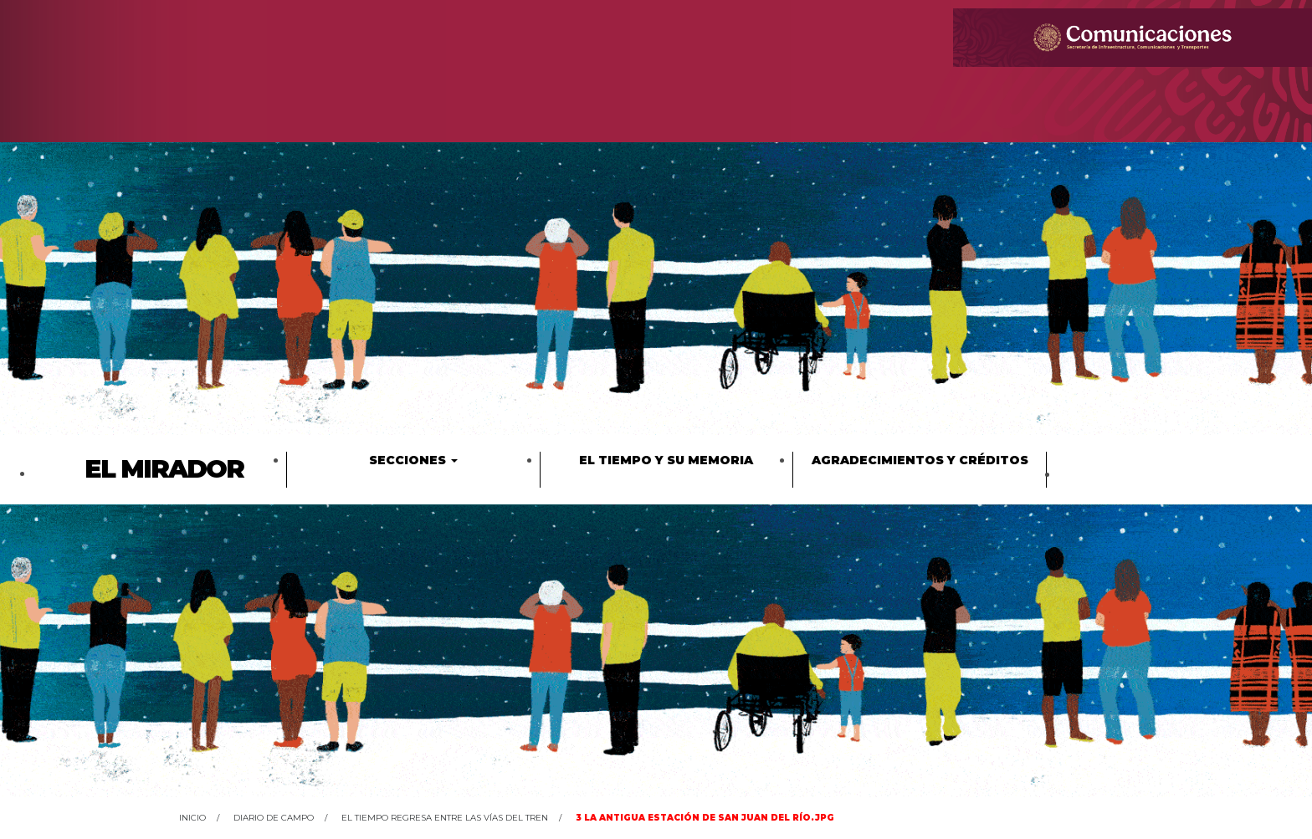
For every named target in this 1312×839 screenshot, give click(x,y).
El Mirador (164, 468)
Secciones (413, 460)
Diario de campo (273, 817)
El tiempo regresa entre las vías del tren (444, 817)
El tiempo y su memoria (666, 460)
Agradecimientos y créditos (920, 460)
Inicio (192, 817)
